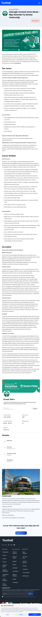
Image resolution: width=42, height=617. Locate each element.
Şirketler (15, 561)
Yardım (4, 558)
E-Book (4, 562)
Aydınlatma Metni (5, 575)
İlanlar (14, 564)
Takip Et (35, 408)
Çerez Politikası (5, 584)
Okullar (14, 579)
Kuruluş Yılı (25, 415)
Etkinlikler (15, 568)
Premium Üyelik (15, 557)
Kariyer (4, 555)
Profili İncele (21, 533)
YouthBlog (15, 582)
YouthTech (25, 569)
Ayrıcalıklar (15, 571)
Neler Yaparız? (25, 552)
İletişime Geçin (5, 566)
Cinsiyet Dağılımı (8, 421)
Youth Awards (26, 572)
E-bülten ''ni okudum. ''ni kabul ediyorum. (19, 596)
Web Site (5, 427)
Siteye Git (6, 429)
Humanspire (25, 576)
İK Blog (24, 566)
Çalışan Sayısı (7, 415)
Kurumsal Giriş (25, 557)
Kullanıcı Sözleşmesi (5, 570)
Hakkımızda (5, 552)
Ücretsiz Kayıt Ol (15, 552)
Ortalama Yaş (25, 421)
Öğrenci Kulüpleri (15, 575)
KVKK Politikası (5, 580)
